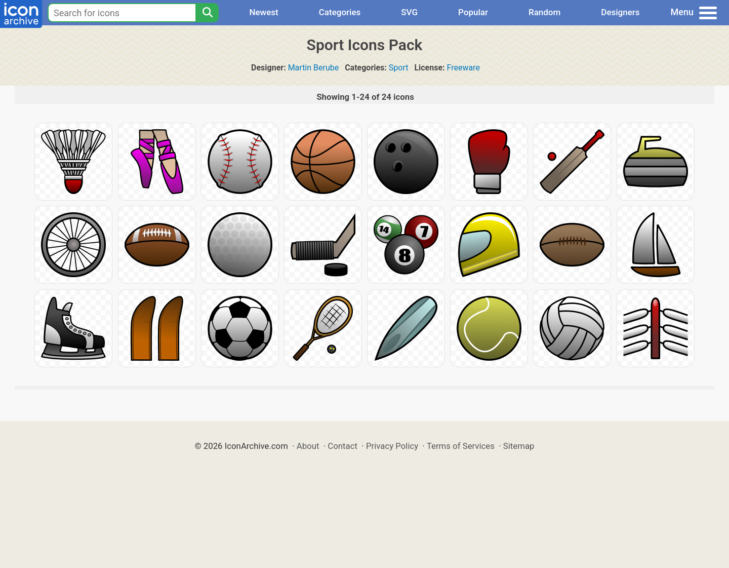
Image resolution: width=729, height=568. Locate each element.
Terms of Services (461, 446)
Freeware (463, 67)
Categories (340, 12)
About (308, 446)
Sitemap (519, 446)
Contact (342, 446)
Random (544, 12)
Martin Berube (313, 67)
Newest (263, 12)
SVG (409, 12)
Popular (473, 12)
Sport (399, 67)
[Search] (207, 12)
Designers (620, 12)
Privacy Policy (392, 446)
